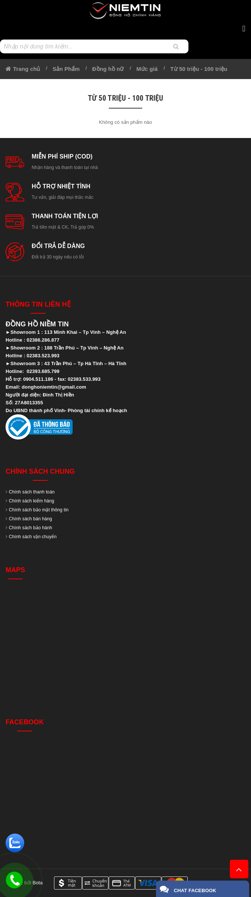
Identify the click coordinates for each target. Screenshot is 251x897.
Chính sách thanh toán (32, 492)
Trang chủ (26, 69)
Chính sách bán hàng (30, 518)
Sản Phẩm (66, 69)
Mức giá (147, 69)
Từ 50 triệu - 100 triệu (198, 69)
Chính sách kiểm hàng (31, 501)
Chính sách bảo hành (30, 527)
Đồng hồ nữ (108, 69)
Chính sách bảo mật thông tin (39, 509)
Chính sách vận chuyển (33, 536)
